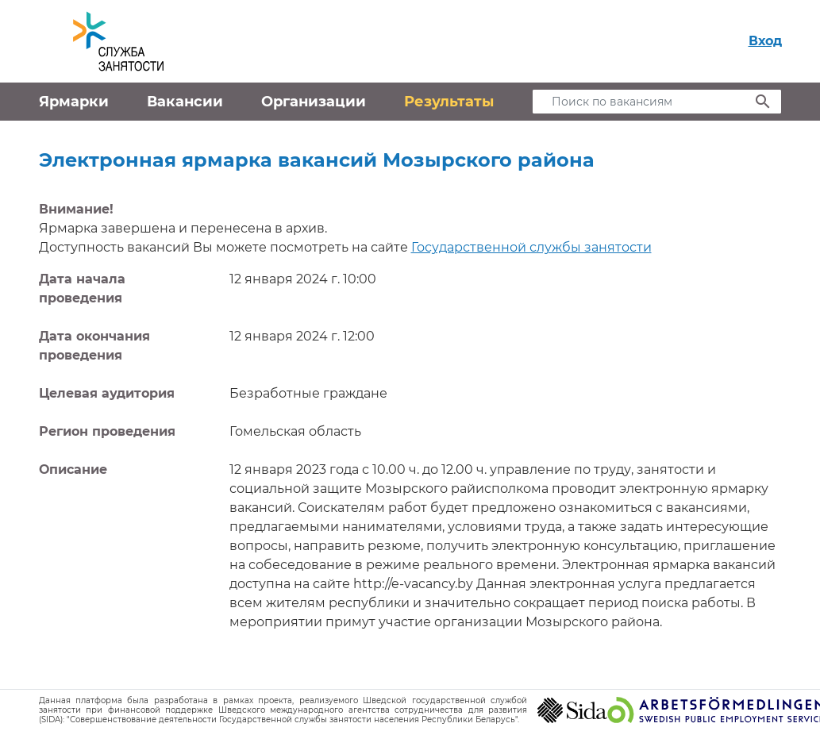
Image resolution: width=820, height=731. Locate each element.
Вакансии (185, 101)
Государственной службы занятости (531, 247)
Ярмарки (74, 101)
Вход (765, 40)
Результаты (449, 101)
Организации (313, 101)
